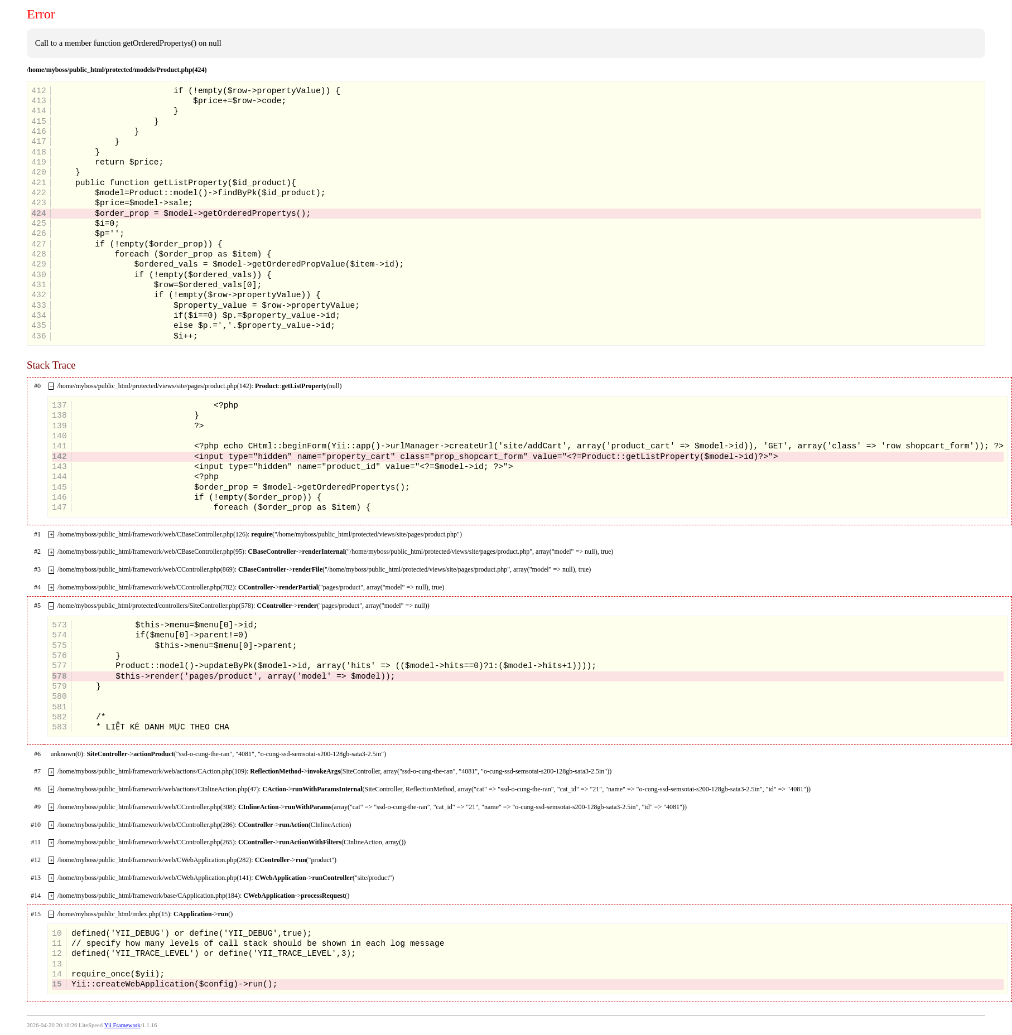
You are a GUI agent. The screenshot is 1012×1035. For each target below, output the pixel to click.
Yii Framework (122, 1025)
